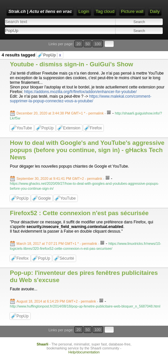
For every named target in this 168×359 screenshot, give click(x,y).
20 (78, 44)
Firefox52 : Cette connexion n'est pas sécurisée (79, 213)
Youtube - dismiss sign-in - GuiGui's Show (71, 64)
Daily (155, 11)
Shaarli (42, 344)
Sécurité (67, 258)
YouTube (24, 128)
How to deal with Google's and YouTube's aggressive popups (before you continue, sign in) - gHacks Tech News (87, 150)
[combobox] (43, 30)
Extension (71, 128)
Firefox (96, 128)
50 (88, 44)
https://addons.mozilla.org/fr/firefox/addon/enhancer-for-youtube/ (80, 91)
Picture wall (132, 11)
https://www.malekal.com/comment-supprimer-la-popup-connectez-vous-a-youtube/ (80, 98)
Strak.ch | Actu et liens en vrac (40, 11)
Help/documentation (84, 352)
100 (98, 44)
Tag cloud (105, 11)
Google (44, 198)
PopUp (52, 55)
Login (83, 11)
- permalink (60, 113)
